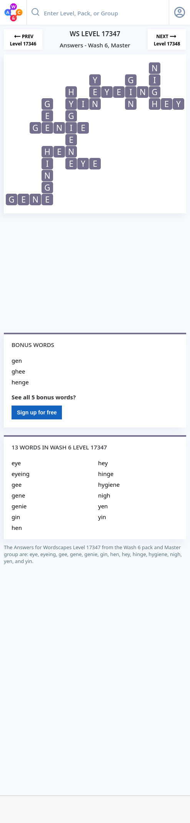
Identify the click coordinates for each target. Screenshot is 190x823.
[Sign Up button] (179, 12)
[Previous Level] (23, 39)
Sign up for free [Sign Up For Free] (37, 412)
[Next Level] (167, 39)
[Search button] (35, 12)
